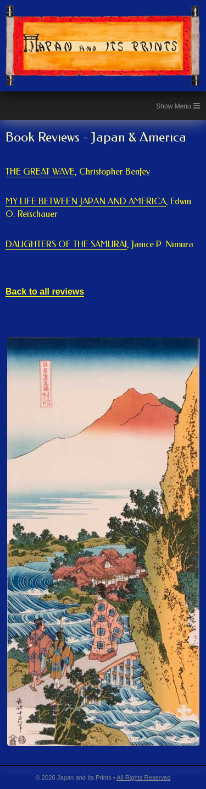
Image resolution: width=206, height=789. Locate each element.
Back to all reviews (44, 291)
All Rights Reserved (143, 777)
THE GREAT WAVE (77, 171)
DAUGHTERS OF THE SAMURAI (99, 244)
